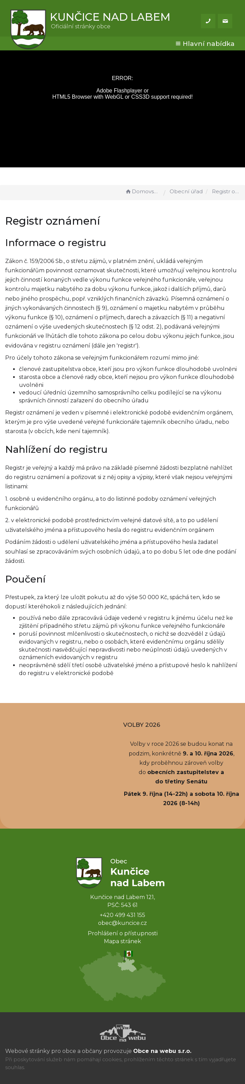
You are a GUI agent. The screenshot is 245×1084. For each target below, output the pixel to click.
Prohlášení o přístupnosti (123, 933)
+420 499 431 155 (122, 915)
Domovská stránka (142, 191)
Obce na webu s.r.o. (162, 1051)
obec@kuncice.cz (122, 923)
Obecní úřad (186, 191)
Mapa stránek (122, 941)
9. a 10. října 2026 (208, 753)
